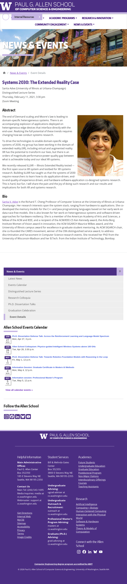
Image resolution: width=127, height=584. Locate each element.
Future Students (86, 462)
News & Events (18, 73)
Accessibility (23, 526)
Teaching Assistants (88, 486)
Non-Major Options (88, 476)
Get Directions (24, 512)
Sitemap (21, 523)
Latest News (15, 278)
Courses (82, 482)
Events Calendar (17, 285)
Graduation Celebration (22, 310)
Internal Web (24, 516)
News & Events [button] (83, 24)
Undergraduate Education (91, 465)
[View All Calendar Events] (18, 389)
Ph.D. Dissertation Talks (22, 304)
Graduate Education (88, 469)
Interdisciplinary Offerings (92, 479)
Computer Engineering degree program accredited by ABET (63, 564)
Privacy (21, 530)
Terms (20, 533)
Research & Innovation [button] (96, 18)
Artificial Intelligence (86, 504)
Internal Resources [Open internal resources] (28, 17)
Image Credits (24, 537)
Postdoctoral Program (89, 472)
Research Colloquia (19, 297)
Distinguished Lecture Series (24, 291)
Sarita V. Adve (10, 201)
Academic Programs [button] (62, 18)
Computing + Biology (87, 507)
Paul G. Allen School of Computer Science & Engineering (4, 72)
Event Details (18, 317)
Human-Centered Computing (91, 511)
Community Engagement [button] (51, 24)
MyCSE (20, 519)
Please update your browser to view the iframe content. (63, 360)
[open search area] (5, 16)
